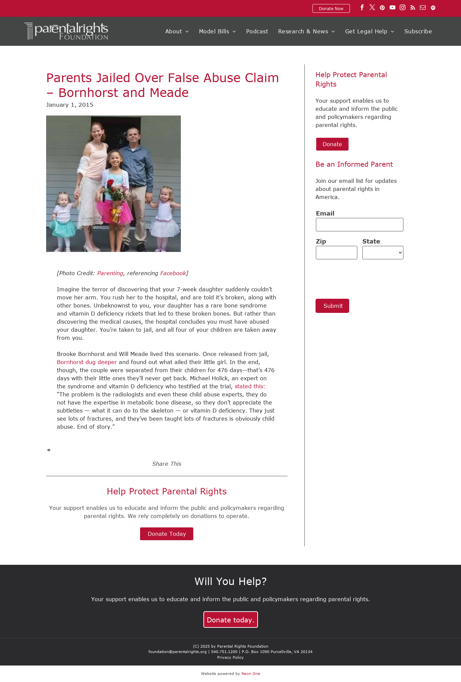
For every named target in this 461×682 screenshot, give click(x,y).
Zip (321, 241)
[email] (423, 8)
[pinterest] (382, 8)
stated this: (250, 386)
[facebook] (362, 8)
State (371, 241)
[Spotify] (433, 8)
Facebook (173, 273)
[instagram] (402, 8)
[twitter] (372, 8)
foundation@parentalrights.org (178, 651)
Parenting (110, 273)
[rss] (412, 8)
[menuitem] (177, 31)
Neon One (250, 673)
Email (325, 213)
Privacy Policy (230, 657)
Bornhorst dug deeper (87, 362)
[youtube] (392, 8)
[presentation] (367, 278)
